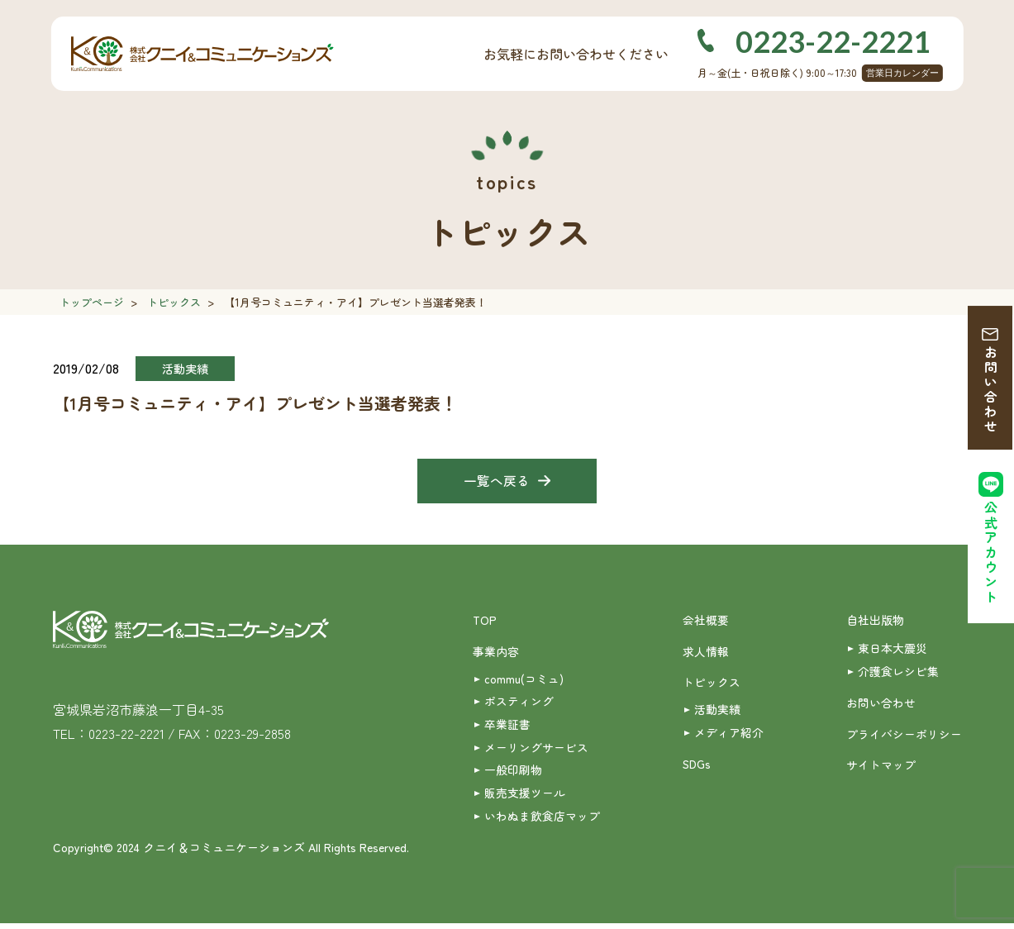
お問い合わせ (991, 390)
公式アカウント (991, 555)
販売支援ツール (524, 797)
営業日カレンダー (902, 73)
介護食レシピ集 (898, 673)
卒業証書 (507, 727)
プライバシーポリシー (904, 736)
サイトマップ (881, 768)
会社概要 (706, 621)
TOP (485, 621)
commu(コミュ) (524, 681)
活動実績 (717, 711)
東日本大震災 (892, 649)
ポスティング (519, 704)
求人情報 (706, 653)
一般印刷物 (513, 773)
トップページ (92, 302)
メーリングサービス (536, 750)
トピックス (174, 302)
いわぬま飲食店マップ (542, 820)
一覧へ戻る (497, 482)
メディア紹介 (729, 735)
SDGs (697, 768)
